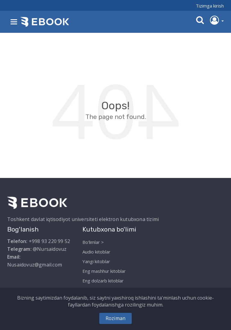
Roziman (115, 318)
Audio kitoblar (96, 252)
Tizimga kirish (210, 6)
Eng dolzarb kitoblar (103, 281)
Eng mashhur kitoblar (104, 271)
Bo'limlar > (93, 242)
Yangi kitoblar (96, 261)
